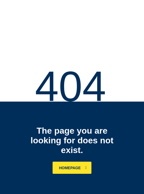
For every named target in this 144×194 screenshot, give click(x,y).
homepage (73, 168)
